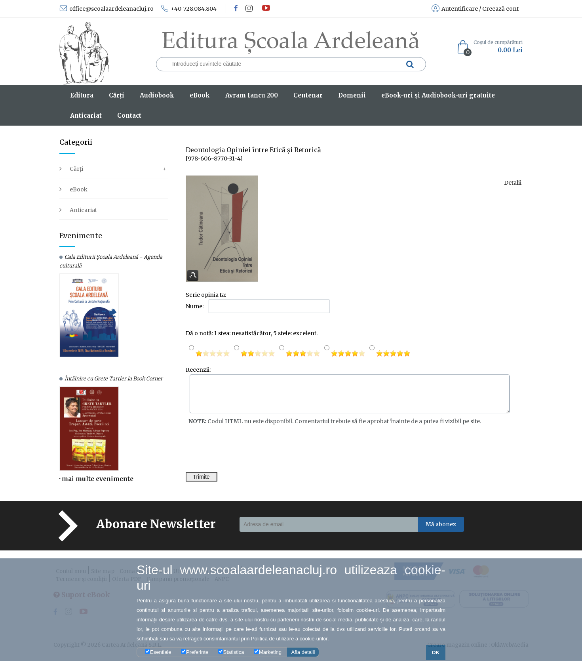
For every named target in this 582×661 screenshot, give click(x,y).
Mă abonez (441, 524)
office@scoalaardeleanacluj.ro (106, 8)
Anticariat (83, 210)
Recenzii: (198, 369)
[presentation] (246, 448)
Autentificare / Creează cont (475, 8)
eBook (78, 189)
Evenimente (80, 235)
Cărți (76, 168)
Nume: (195, 306)
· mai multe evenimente (96, 479)
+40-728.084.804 (189, 8)
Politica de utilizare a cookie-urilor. (290, 639)
